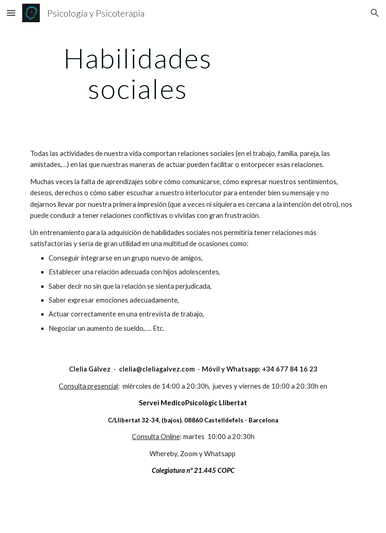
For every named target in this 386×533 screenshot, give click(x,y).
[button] (11, 12)
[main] (137, 73)
